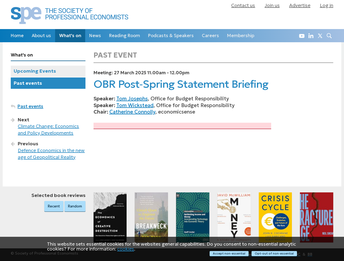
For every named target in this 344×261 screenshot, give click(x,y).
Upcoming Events (35, 71)
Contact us (243, 5)
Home (17, 35)
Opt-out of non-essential (274, 253)
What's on (70, 35)
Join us (272, 5)
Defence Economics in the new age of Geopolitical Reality (51, 153)
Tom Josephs (132, 99)
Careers (210, 35)
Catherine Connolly (132, 112)
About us (41, 35)
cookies (125, 249)
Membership (240, 35)
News (95, 35)
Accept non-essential (229, 253)
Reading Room (124, 35)
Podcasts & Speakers (171, 35)
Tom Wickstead (134, 105)
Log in (326, 5)
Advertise (299, 5)
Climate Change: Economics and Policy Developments (48, 129)
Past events (28, 83)
